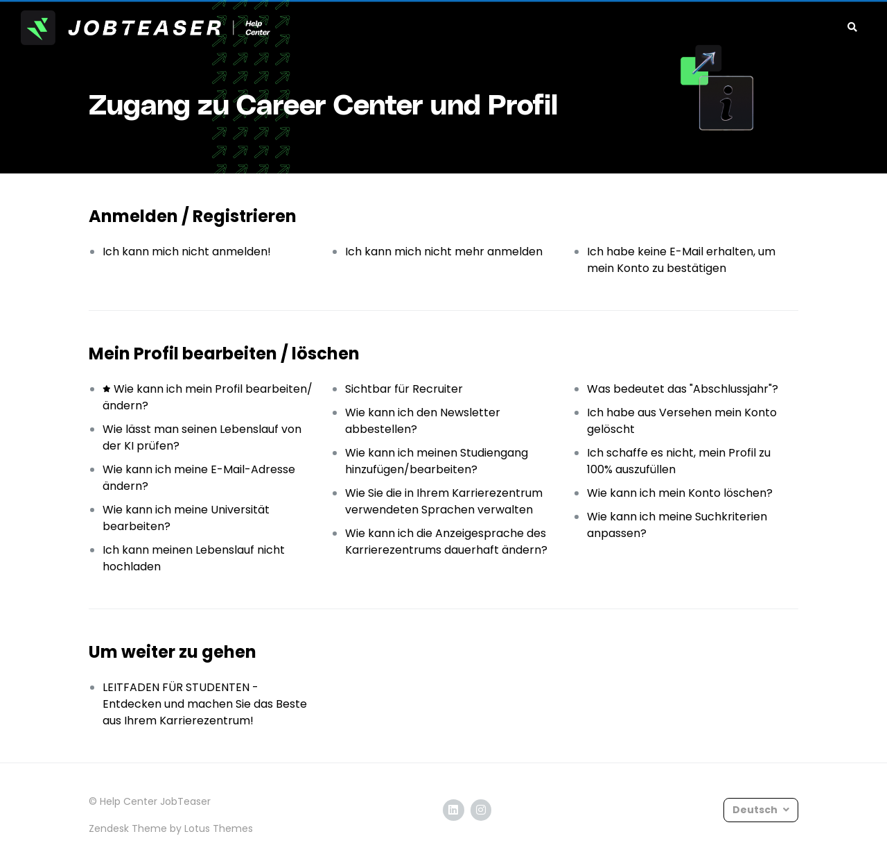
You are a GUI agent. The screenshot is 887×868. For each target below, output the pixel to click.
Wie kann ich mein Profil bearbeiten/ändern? (208, 397)
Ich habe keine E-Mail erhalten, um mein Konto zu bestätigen (681, 260)
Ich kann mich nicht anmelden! (187, 251)
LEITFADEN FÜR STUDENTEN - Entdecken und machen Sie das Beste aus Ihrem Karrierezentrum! (205, 704)
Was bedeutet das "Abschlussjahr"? (682, 389)
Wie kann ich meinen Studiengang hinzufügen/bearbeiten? (436, 461)
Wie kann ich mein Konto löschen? (680, 493)
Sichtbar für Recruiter (404, 389)
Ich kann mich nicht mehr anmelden (444, 251)
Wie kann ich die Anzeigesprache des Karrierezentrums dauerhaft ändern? (446, 541)
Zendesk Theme (128, 828)
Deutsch (756, 810)
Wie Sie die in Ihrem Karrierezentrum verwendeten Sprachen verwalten (444, 501)
